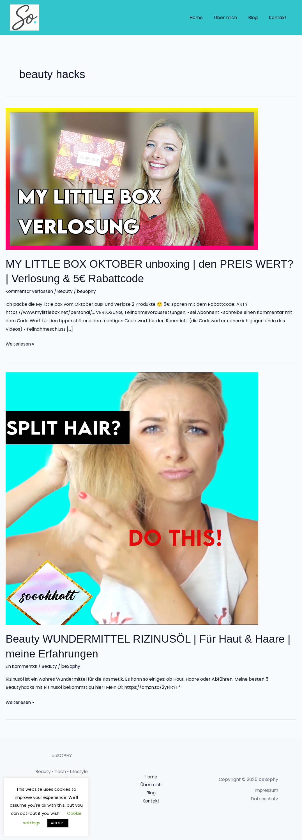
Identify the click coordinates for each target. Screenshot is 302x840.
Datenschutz (264, 798)
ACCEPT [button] (58, 823)
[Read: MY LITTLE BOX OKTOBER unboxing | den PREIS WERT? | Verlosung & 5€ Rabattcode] (132, 178)
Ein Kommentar (23, 665)
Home (204, 17)
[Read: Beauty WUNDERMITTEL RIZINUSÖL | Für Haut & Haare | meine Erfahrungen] (132, 498)
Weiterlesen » (20, 343)
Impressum (265, 790)
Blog (256, 17)
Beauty (67, 291)
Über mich (231, 17)
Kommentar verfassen (31, 291)
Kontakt (279, 17)
